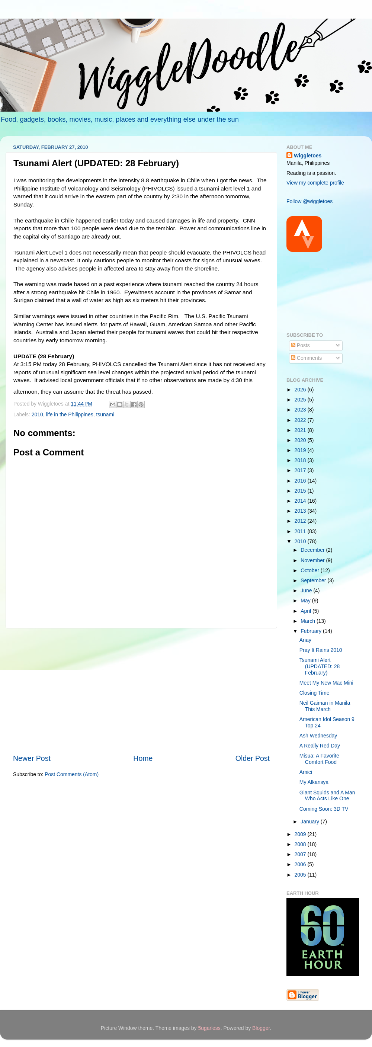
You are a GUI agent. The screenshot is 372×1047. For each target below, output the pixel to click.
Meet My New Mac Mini (326, 683)
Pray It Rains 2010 (320, 650)
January (310, 822)
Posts (300, 345)
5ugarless (209, 1028)
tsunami (105, 414)
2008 (301, 844)
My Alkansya (313, 782)
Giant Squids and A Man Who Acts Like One (327, 796)
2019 (301, 450)
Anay (305, 640)
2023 (301, 410)
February (312, 631)
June (307, 590)
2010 (37, 414)
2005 (301, 875)
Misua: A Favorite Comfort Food (319, 759)
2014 (301, 501)
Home (143, 758)
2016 (301, 481)
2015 (301, 491)
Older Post (252, 758)
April (306, 611)
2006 (301, 864)
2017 (301, 470)
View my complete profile (315, 183)
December (313, 550)
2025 (301, 400)
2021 (301, 430)
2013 (301, 511)
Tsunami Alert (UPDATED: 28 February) (319, 666)
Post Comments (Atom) (72, 774)
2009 (301, 834)
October (310, 570)
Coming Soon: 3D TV (323, 809)
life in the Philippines (69, 414)
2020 (301, 440)
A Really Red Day (319, 746)
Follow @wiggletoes (309, 201)
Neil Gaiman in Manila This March (324, 706)
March (309, 621)
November (313, 560)
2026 (301, 390)
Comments (306, 358)
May (306, 600)
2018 (301, 460)
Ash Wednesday (318, 736)
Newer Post (32, 758)
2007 (301, 854)
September (314, 580)
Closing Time (314, 693)
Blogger (261, 1028)
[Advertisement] (141, 691)
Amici (305, 772)
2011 (301, 531)
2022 (301, 420)
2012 (301, 521)
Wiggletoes (307, 156)
